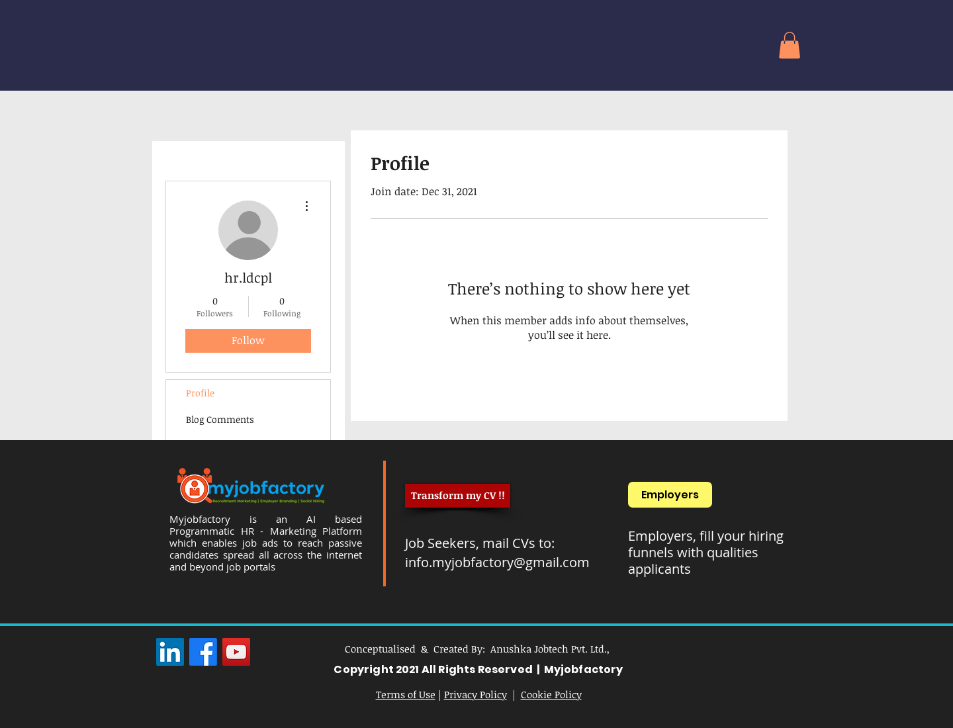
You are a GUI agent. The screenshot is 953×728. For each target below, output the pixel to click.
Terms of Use (405, 694)
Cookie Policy (551, 694)
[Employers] (670, 495)
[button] (789, 45)
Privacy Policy (475, 694)
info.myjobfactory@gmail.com (497, 562)
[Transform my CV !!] (457, 496)
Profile (200, 393)
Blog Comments (220, 419)
